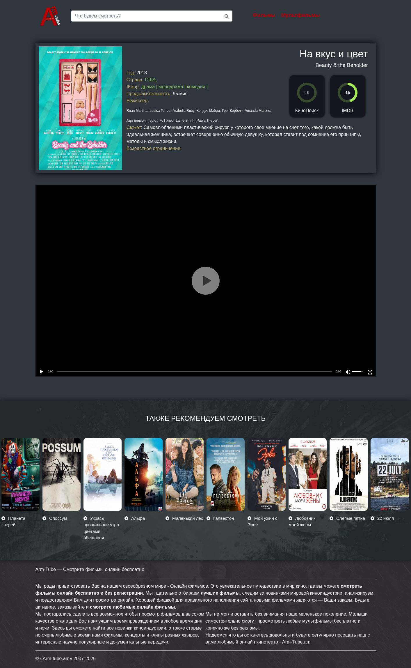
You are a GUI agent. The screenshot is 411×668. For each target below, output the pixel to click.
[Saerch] (151, 16)
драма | (150, 86)
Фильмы (264, 15)
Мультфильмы (300, 15)
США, (151, 79)
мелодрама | (173, 86)
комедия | (197, 86)
